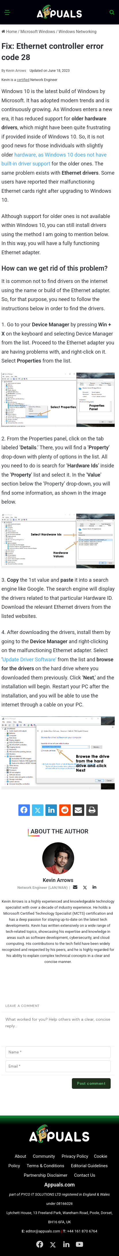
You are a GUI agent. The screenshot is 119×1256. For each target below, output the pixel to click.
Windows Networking (78, 31)
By (3, 71)
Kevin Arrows (13, 71)
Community (44, 1156)
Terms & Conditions (45, 1165)
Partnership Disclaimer (46, 1175)
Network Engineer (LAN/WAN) (43, 887)
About (20, 1156)
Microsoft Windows (37, 31)
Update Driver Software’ (29, 659)
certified (23, 80)
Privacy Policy (75, 1156)
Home (9, 31)
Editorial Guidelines (89, 1165)
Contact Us (84, 1175)
